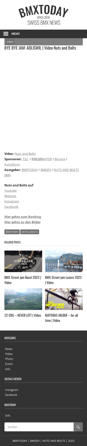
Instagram (11, 201)
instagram (11, 390)
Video (10, 41)
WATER (42, 159)
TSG (25, 159)
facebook (11, 395)
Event (8, 364)
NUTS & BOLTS (30, 231)
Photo (9, 359)
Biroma (60, 159)
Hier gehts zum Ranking (22, 217)
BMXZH (46, 170)
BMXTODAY (30, 170)
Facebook (11, 207)
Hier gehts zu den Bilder (22, 222)
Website (10, 196)
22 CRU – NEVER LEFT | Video (22, 315)
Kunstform (12, 164)
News (8, 349)
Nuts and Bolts (25, 154)
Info (7, 369)
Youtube (10, 191)
